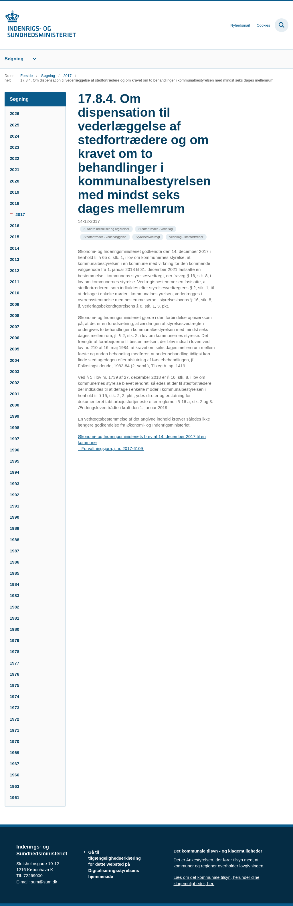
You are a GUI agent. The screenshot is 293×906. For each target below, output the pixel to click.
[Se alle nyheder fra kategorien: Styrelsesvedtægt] (147, 237)
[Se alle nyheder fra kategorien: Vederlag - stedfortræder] (186, 237)
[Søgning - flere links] (33, 59)
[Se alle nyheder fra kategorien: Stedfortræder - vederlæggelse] (105, 237)
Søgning (14, 58)
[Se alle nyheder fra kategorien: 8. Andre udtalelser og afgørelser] (106, 229)
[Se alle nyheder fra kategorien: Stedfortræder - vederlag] (155, 229)
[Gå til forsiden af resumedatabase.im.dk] (38, 25)
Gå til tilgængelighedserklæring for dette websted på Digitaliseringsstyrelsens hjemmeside (114, 864)
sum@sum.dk (44, 881)
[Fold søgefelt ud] (281, 25)
